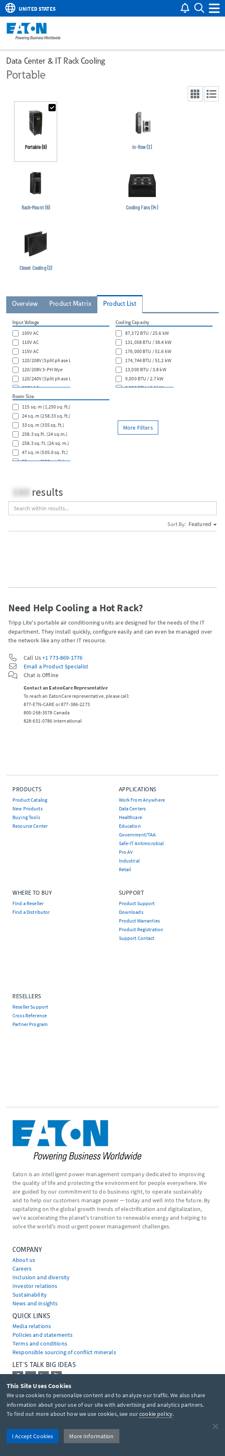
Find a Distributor (31, 912)
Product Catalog (29, 800)
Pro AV (126, 852)
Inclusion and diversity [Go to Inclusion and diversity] (41, 1277)
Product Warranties (139, 921)
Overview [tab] (25, 304)
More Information (91, 1436)
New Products (27, 808)
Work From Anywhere (142, 800)
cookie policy (155, 1414)
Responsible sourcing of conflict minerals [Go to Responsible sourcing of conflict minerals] (64, 1352)
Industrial (129, 861)
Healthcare (130, 817)
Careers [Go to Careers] (21, 1268)
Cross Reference (29, 1015)
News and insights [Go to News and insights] (35, 1303)
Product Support (137, 903)
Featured (203, 524)
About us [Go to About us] (23, 1260)
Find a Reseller (28, 903)
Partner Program (30, 1024)
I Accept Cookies (32, 1436)
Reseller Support (30, 1007)
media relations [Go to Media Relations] (31, 1326)
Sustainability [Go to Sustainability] (29, 1294)
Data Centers (132, 808)
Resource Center (30, 826)
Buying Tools (26, 817)
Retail (125, 869)
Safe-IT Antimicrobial (141, 843)
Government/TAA (137, 834)
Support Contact (137, 938)
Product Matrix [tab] (70, 304)
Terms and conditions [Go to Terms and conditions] (39, 1343)
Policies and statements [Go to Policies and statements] (42, 1334)
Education (130, 826)
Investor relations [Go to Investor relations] (35, 1286)
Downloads (131, 912)
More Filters (138, 427)
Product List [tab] (119, 304)
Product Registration (141, 929)
